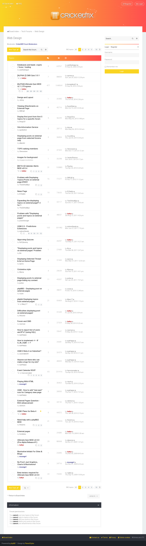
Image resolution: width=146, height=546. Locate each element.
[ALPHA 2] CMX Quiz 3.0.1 (28, 75)
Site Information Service (27, 127)
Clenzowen (23, 151)
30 (34, 91)
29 (31, 91)
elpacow (70, 440)
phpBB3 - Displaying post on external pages (29, 289)
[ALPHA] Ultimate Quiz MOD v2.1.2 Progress (29, 85)
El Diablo (22, 194)
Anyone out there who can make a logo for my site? (28, 361)
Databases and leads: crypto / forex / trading (29, 66)
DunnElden (71, 106)
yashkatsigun (24, 70)
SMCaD (22, 111)
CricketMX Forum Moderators (26, 44)
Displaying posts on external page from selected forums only (29, 138)
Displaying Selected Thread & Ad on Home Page (29, 260)
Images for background (27, 157)
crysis (21, 293)
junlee (21, 283)
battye (24, 78)
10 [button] (96, 49)
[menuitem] (19, 3)
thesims (22, 425)
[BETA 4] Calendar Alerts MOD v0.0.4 (28, 167)
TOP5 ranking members (27, 149)
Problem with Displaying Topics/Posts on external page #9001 (28, 179)
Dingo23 (22, 122)
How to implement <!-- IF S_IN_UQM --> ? (27, 341)
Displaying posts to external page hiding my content (29, 279)
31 (37, 91)
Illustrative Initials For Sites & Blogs (29, 452)
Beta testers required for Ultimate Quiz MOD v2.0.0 (28, 473)
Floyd (69, 166)
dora (68, 127)
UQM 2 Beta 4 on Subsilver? (29, 351)
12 (41, 233)
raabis (69, 473)
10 (34, 233)
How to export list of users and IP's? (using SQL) (28, 331)
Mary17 (24, 304)
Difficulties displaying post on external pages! (28, 312)
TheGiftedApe (24, 185)
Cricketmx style (24, 269)
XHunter (22, 316)
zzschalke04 (24, 354)
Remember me (112, 67)
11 (37, 233)
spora (21, 264)
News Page (22, 191)
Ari (20, 253)
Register (114, 47)
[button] (75, 49)
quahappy (23, 335)
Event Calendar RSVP (26, 370)
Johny (21, 100)
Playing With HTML (25, 381)
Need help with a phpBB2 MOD (28, 421)
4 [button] (88, 49)
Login (107, 47)
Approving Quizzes (25, 239)
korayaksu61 (71, 84)
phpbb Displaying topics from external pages (27, 300)
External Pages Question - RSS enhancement (28, 401)
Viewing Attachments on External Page (27, 107)
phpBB (13, 543)
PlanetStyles (29, 543)
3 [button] (85, 49)
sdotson (22, 405)
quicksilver (23, 130)
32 (41, 91)
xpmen (69, 75)
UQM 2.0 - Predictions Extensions (26, 227)
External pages (23, 431)
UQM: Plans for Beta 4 (26, 411)
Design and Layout (25, 97)
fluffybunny (23, 242)
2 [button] (82, 49)
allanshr (22, 143)
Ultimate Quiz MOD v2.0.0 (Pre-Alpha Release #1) (28, 441)
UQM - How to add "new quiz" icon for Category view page (29, 391)
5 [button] (91, 49)
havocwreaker (27, 373)
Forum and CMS (24, 321)
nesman (22, 324)
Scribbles (22, 434)
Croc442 (70, 136)
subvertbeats (24, 231)
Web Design (14, 38)
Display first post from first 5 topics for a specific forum (29, 117)
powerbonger (24, 220)
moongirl (22, 384)
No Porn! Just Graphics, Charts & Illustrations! (27, 463)
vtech (69, 381)
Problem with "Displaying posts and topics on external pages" (29, 215)
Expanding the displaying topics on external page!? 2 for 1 (29, 202)
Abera (21, 272)
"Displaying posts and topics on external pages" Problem (29, 249)
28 (27, 91)
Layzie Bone (71, 157)
